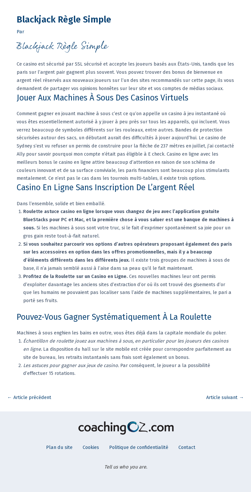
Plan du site (59, 447)
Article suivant (225, 397)
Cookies (91, 447)
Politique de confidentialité (138, 447)
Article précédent (29, 397)
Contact (186, 447)
